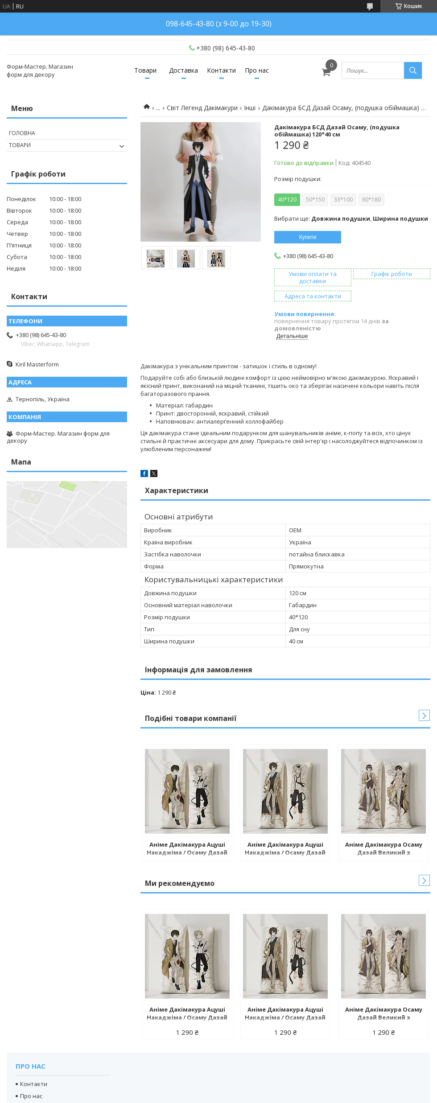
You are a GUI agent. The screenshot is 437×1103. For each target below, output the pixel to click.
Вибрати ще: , (351, 218)
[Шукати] (413, 70)
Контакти (221, 70)
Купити (307, 237)
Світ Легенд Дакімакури (202, 107)
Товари (145, 70)
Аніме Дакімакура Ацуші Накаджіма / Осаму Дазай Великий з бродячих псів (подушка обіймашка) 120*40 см (187, 849)
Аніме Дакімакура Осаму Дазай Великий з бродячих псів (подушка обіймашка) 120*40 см (383, 849)
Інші (250, 107)
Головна (22, 133)
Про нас (257, 70)
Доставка (183, 70)
